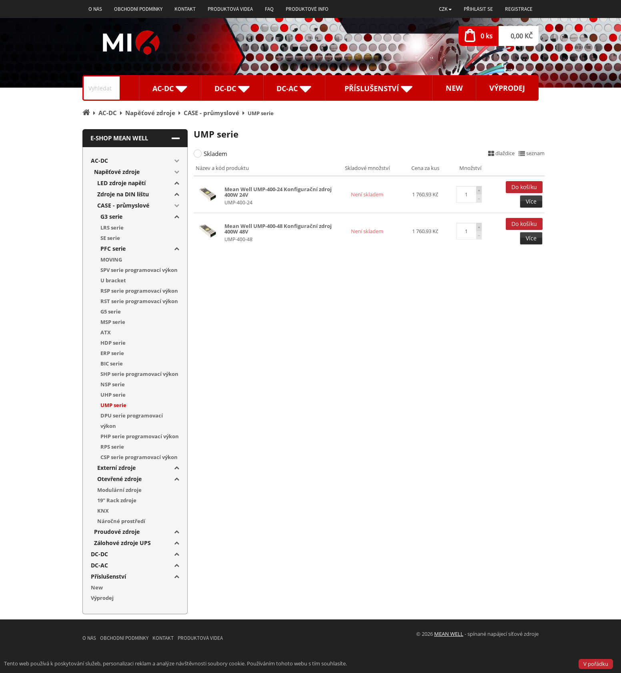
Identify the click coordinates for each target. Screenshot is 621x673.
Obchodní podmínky (138, 9)
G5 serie (110, 311)
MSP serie (112, 322)
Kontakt (185, 9)
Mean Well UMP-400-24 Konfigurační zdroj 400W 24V (278, 192)
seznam (532, 153)
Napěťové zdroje (117, 172)
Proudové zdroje (117, 531)
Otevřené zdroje (119, 479)
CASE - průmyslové (123, 205)
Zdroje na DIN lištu (123, 194)
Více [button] (531, 201)
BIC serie (111, 363)
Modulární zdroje (119, 489)
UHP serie (113, 394)
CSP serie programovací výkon (139, 457)
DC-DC (99, 554)
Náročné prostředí (121, 521)
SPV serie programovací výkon (139, 270)
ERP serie (112, 353)
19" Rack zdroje (116, 500)
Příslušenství (108, 576)
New (454, 88)
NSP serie (112, 384)
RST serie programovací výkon (139, 301)
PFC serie (113, 248)
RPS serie (112, 446)
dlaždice (501, 153)
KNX (103, 510)
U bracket (113, 280)
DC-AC (99, 565)
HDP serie (113, 342)
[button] (445, 9)
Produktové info (307, 9)
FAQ (269, 9)
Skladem (215, 154)
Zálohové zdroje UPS (122, 543)
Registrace (519, 9)
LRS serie (112, 227)
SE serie (110, 238)
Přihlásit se (478, 9)
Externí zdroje (116, 467)
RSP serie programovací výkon (139, 290)
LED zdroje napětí (121, 183)
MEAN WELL (448, 633)
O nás (95, 9)
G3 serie (111, 216)
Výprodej (507, 88)
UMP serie (113, 405)
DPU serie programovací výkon (131, 420)
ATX (105, 332)
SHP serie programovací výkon (139, 373)
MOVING (111, 259)
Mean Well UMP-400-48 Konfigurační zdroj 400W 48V (278, 228)
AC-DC (99, 160)
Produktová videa (230, 9)
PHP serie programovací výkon (139, 436)
